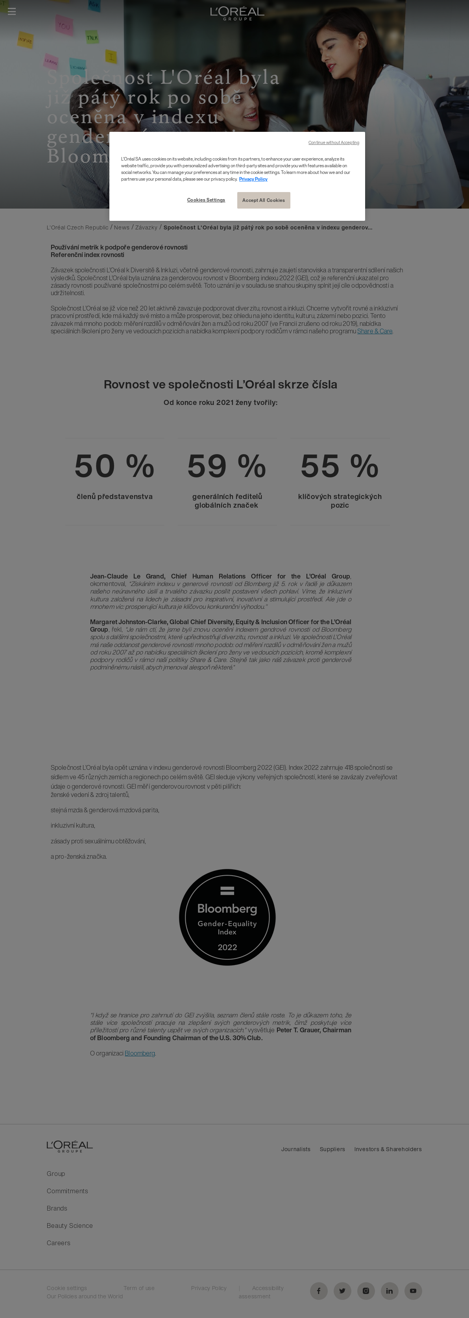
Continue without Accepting (333, 143)
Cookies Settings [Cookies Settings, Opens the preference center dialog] (206, 199)
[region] (237, 176)
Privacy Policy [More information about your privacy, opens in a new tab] (253, 179)
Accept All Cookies (263, 200)
